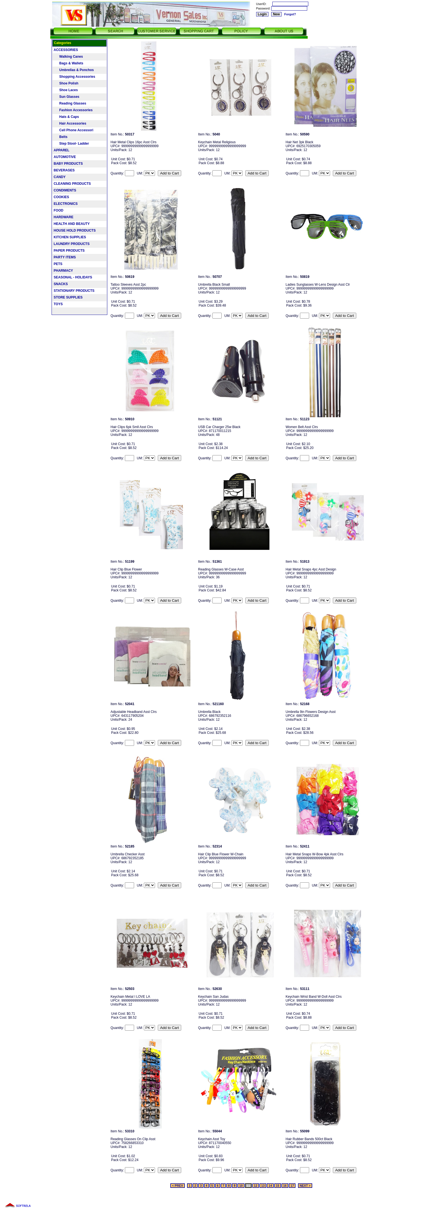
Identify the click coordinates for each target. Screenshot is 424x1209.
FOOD (59, 210)
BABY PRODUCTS (68, 164)
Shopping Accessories (74, 77)
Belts (60, 137)
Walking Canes (68, 57)
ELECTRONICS (66, 204)
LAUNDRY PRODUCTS (72, 244)
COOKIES (61, 197)
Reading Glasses (70, 103)
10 (241, 1185)
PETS (58, 264)
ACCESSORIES (66, 50)
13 (263, 1185)
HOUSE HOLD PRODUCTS (75, 230)
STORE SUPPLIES (68, 297)
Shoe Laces (66, 90)
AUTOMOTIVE (65, 157)
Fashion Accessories (73, 110)
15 (277, 1185)
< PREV (177, 1185)
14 (270, 1185)
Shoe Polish (66, 83)
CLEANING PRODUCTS (72, 184)
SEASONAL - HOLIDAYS (73, 277)
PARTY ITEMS (65, 257)
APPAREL (61, 150)
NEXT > (305, 1185)
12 (255, 1185)
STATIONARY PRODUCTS (74, 291)
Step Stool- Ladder (71, 143)
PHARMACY (63, 271)
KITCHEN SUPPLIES (70, 237)
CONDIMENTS (65, 190)
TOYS (58, 304)
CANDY (60, 177)
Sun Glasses (66, 97)
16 (285, 1185)
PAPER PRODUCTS (69, 251)
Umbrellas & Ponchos (74, 70)
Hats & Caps (66, 117)
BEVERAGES (64, 170)
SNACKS (61, 284)
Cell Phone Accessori (73, 130)
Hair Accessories (70, 123)
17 (292, 1185)
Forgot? (290, 14)
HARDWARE (64, 217)
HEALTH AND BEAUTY (72, 224)
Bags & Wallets (68, 63)
